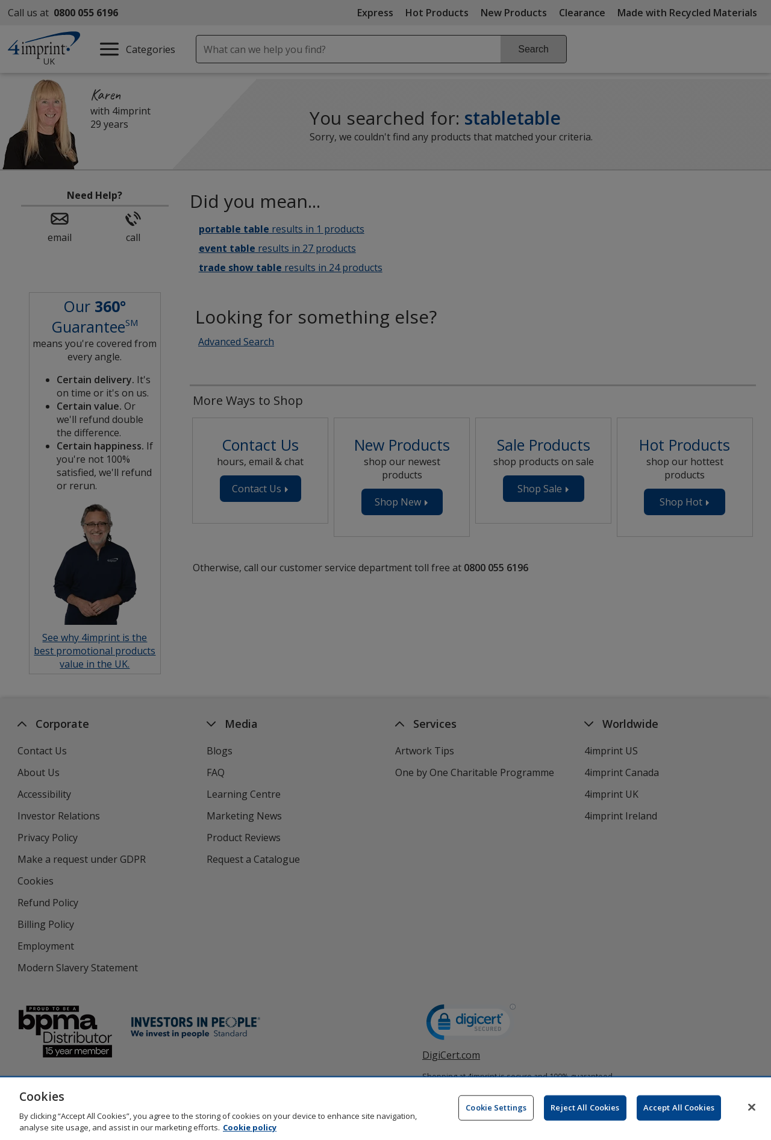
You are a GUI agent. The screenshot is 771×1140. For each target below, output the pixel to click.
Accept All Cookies (678, 1123)
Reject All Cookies (585, 1123)
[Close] (751, 1123)
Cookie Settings (496, 1123)
